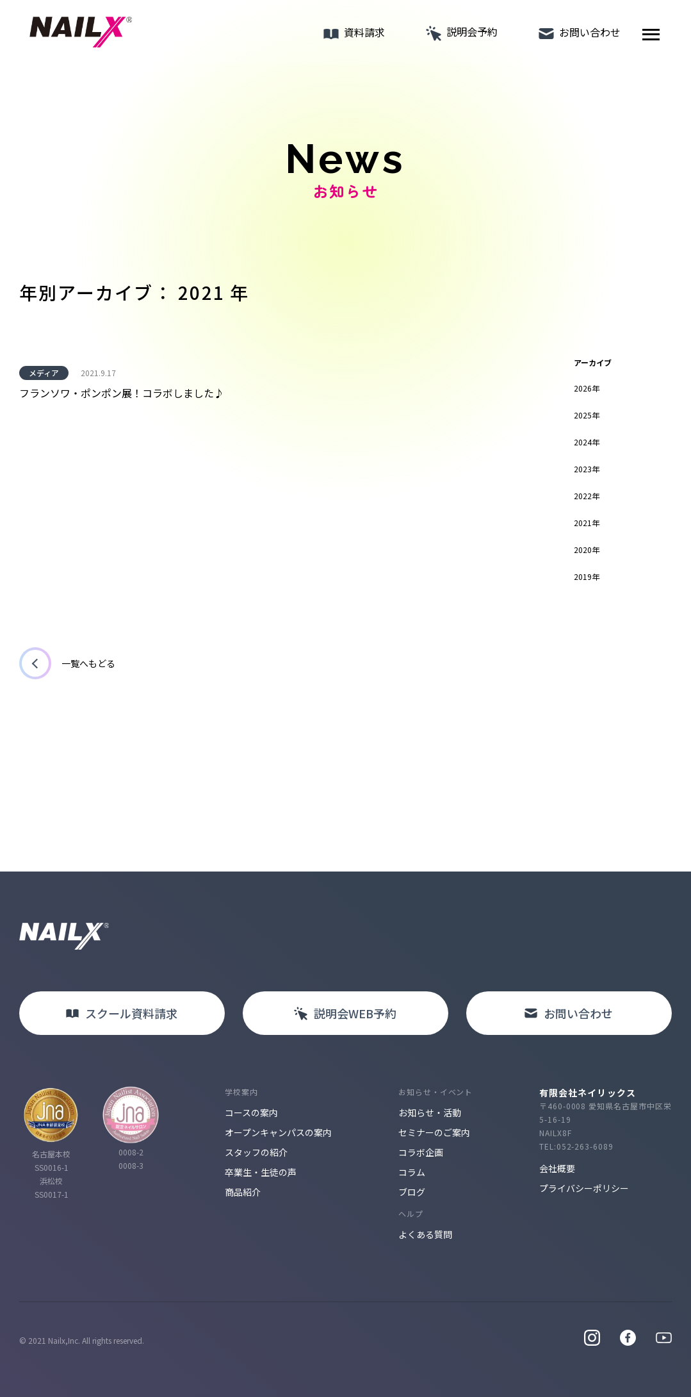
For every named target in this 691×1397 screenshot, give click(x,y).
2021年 (586, 522)
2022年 (586, 495)
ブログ (411, 1192)
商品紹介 (243, 1192)
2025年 (586, 414)
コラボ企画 (420, 1152)
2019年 (586, 576)
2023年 (586, 468)
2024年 (586, 441)
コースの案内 (251, 1112)
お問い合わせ (576, 35)
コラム (411, 1172)
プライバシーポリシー (584, 1188)
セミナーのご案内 (434, 1132)
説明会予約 (458, 34)
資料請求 (350, 35)
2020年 (586, 549)
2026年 (586, 388)
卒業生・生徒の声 (261, 1172)
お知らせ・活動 (429, 1112)
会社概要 (557, 1168)
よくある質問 (425, 1234)
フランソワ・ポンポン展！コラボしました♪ (121, 393)
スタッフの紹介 (256, 1152)
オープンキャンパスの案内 (278, 1132)
